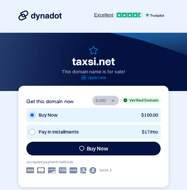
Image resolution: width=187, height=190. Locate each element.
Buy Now (93, 148)
